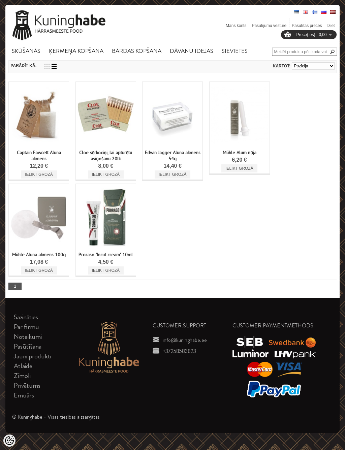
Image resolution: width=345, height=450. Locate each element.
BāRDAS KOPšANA (136, 51)
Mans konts (236, 25)
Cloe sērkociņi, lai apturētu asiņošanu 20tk (105, 156)
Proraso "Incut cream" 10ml (106, 255)
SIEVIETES (235, 51)
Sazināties (26, 317)
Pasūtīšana (27, 346)
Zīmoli (22, 376)
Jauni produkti (32, 356)
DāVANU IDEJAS (191, 51)
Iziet (331, 25)
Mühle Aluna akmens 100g (39, 255)
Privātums (27, 385)
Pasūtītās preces (307, 25)
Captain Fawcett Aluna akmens (39, 156)
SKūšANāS (26, 51)
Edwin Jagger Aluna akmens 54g (172, 156)
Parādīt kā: (23, 65)
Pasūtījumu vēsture (269, 25)
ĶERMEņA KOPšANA (76, 51)
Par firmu (26, 327)
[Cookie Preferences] (9, 441)
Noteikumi (28, 337)
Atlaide (23, 366)
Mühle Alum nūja (239, 153)
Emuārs (24, 395)
